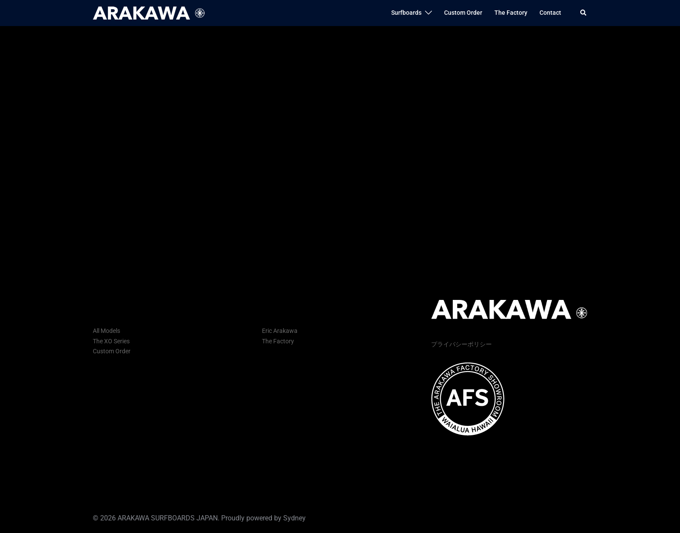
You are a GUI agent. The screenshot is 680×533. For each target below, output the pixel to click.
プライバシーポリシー (461, 344)
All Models (106, 330)
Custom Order (463, 12)
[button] (583, 13)
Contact (550, 12)
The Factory (510, 12)
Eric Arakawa (280, 330)
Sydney (294, 518)
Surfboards (406, 12)
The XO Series (111, 341)
